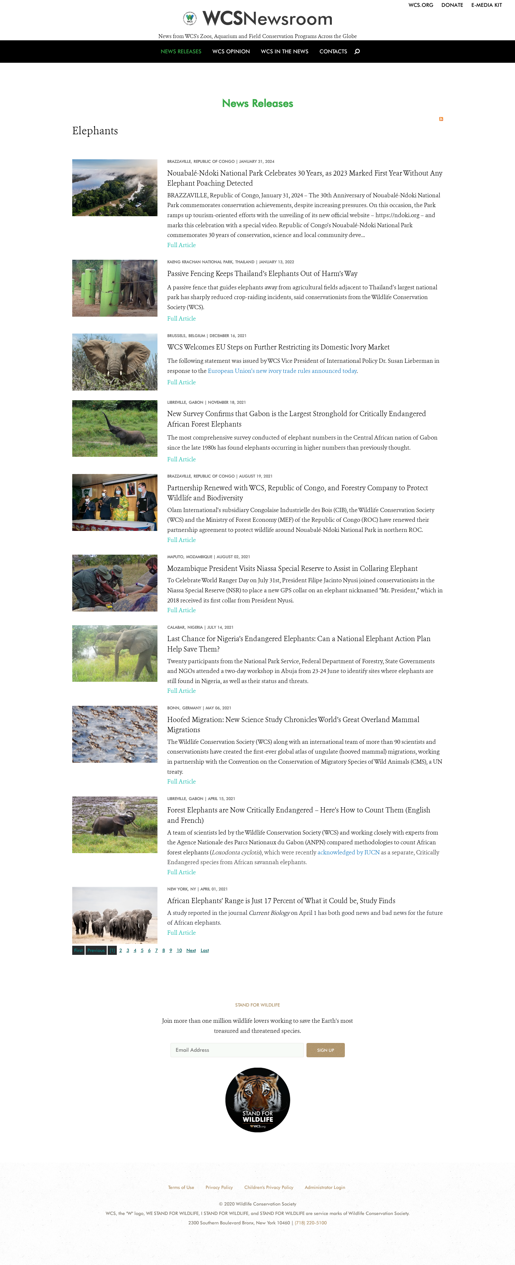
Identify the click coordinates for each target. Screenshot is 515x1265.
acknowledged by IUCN (349, 852)
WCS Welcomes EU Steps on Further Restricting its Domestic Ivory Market (278, 347)
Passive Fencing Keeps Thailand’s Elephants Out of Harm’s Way (262, 273)
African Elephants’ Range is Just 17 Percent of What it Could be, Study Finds (281, 900)
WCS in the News (284, 59)
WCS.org (421, 5)
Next (191, 950)
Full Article (181, 245)
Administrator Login (325, 1187)
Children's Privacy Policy (268, 1187)
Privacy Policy (219, 1187)
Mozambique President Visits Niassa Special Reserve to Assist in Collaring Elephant (292, 568)
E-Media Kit (486, 5)
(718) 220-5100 (311, 1222)
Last (205, 950)
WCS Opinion (232, 59)
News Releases (184, 59)
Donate (452, 5)
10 (179, 950)
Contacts (330, 59)
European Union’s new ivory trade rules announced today (282, 371)
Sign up (325, 1050)
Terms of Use (181, 1187)
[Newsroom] (257, 20)
